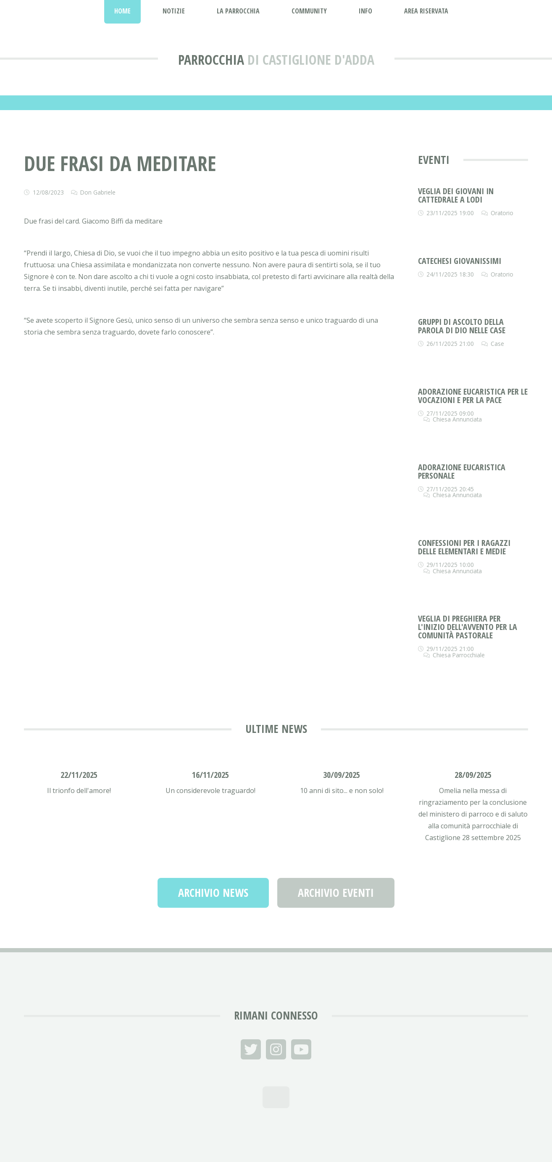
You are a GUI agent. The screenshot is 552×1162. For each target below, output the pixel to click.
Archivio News (213, 892)
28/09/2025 (473, 774)
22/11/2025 (78, 774)
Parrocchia (211, 59)
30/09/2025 (341, 774)
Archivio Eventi (336, 892)
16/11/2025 (210, 774)
